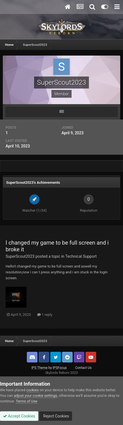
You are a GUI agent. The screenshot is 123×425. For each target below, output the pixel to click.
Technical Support (81, 256)
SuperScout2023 (20, 256)
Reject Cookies (55, 416)
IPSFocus (60, 368)
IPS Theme (39, 368)
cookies (32, 390)
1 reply (45, 314)
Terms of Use (26, 401)
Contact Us (83, 368)
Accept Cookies (19, 416)
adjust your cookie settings (35, 395)
